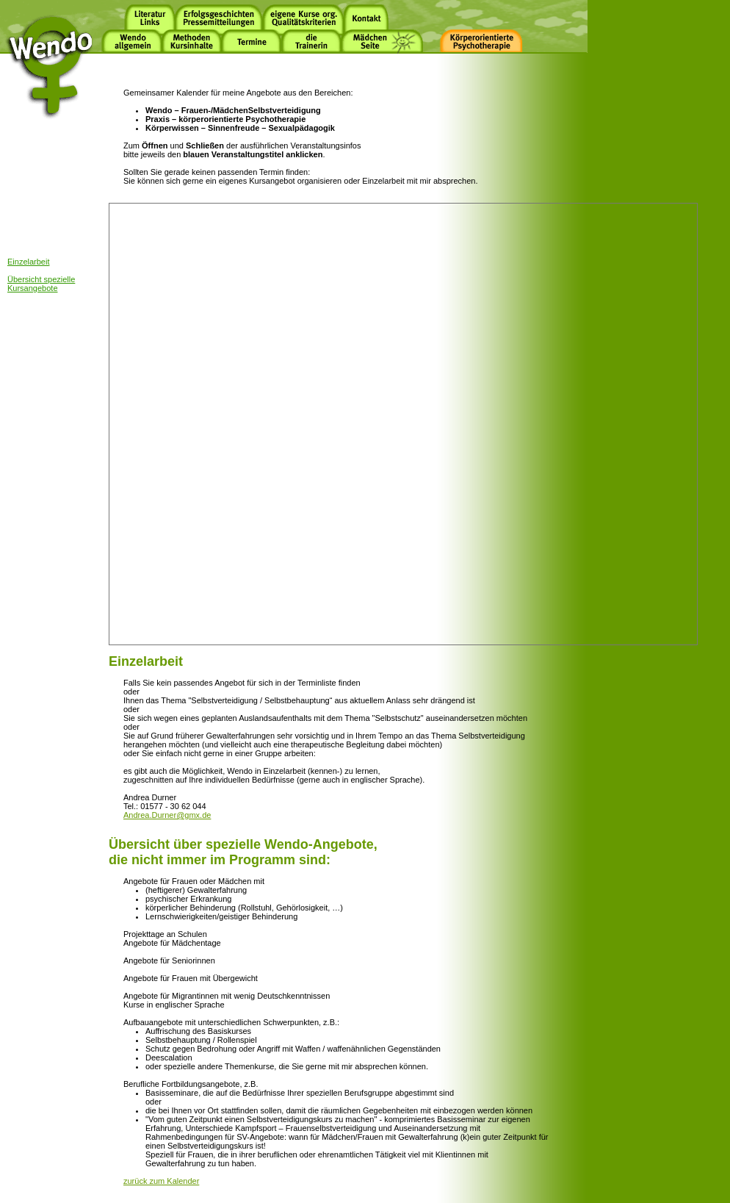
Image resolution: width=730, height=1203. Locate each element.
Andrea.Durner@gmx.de (167, 815)
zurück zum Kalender (161, 1181)
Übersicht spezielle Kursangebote (41, 283)
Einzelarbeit (28, 261)
